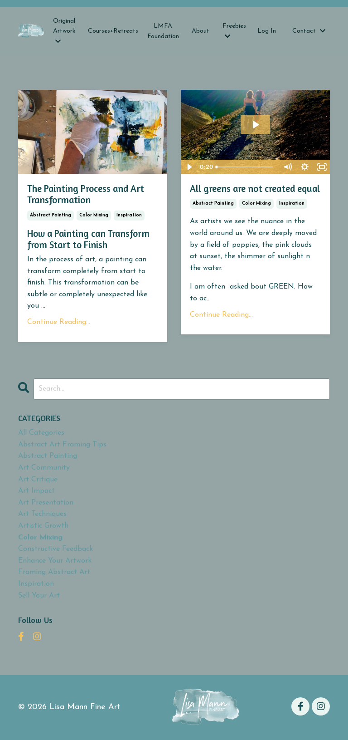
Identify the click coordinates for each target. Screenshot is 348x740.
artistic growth (43, 525)
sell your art (39, 595)
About (200, 31)
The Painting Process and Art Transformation (85, 194)
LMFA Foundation (163, 31)
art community (44, 467)
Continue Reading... (58, 322)
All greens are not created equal (255, 188)
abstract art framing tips (62, 444)
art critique (38, 479)
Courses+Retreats (113, 31)
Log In (266, 31)
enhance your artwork (55, 560)
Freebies (234, 31)
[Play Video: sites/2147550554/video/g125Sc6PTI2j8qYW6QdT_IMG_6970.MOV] (255, 124)
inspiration (129, 215)
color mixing (93, 215)
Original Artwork (64, 31)
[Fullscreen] (321, 167)
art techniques (42, 514)
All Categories (41, 432)
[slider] (246, 167)
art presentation (45, 502)
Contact (308, 31)
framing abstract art (54, 572)
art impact (36, 491)
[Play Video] (189, 167)
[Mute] (287, 167)
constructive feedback (55, 549)
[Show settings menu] (304, 167)
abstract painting (50, 215)
